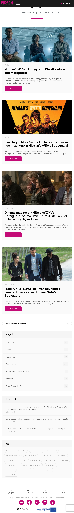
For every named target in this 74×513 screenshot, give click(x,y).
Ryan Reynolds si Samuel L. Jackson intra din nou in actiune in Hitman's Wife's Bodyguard (36, 143)
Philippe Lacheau (51, 460)
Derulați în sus (28, 491)
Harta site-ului (45, 491)
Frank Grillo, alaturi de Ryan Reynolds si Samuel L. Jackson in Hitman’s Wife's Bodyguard (33, 292)
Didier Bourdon (61, 455)
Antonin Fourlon (46, 455)
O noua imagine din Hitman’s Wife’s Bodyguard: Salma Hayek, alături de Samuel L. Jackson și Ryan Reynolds (36, 216)
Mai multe (13, 88)
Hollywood (37, 356)
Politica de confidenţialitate (11, 492)
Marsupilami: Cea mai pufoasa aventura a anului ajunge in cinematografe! (37, 429)
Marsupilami (36, 460)
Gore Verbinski (50, 465)
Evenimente (37, 364)
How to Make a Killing (41, 470)
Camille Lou (9, 460)
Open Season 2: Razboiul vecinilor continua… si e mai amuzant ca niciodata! (37, 420)
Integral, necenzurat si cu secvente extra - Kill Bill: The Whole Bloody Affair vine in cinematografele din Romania (37, 409)
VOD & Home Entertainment (37, 371)
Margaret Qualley (11, 475)
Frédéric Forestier (30, 455)
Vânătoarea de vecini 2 (13, 455)
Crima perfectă (24, 470)
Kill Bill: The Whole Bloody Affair (16, 451)
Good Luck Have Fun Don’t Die (31, 465)
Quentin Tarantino (36, 451)
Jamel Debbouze (11, 465)
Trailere (37, 349)
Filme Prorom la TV (37, 386)
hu (67, 3)
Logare (63, 491)
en (64, 3)
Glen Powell (57, 470)
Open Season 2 (52, 451)
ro (70, 3)
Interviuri (37, 378)
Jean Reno (65, 460)
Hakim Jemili (23, 460)
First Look (37, 342)
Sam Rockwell (10, 470)
